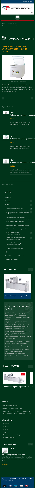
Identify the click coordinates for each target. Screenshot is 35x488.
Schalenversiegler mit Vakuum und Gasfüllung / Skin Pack (18, 213)
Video (6, 252)
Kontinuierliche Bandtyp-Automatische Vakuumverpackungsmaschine (15, 238)
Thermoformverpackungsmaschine (14, 208)
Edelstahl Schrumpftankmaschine (14, 248)
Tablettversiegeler (9, 353)
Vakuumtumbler (19, 353)
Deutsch (30, 1)
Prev (31, 269)
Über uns (7, 201)
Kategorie (9, 23)
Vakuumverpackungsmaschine (13, 351)
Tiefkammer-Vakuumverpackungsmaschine (16, 229)
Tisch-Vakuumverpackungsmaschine (15, 221)
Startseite (8, 197)
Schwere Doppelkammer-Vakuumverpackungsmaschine (13, 233)
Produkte (7, 205)
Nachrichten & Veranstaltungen (14, 256)
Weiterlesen (5, 464)
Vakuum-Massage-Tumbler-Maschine (15, 217)
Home (3, 23)
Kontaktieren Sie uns (11, 259)
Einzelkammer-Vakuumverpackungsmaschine (17, 225)
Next (29, 269)
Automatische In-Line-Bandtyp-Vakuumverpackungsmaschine (13, 243)
